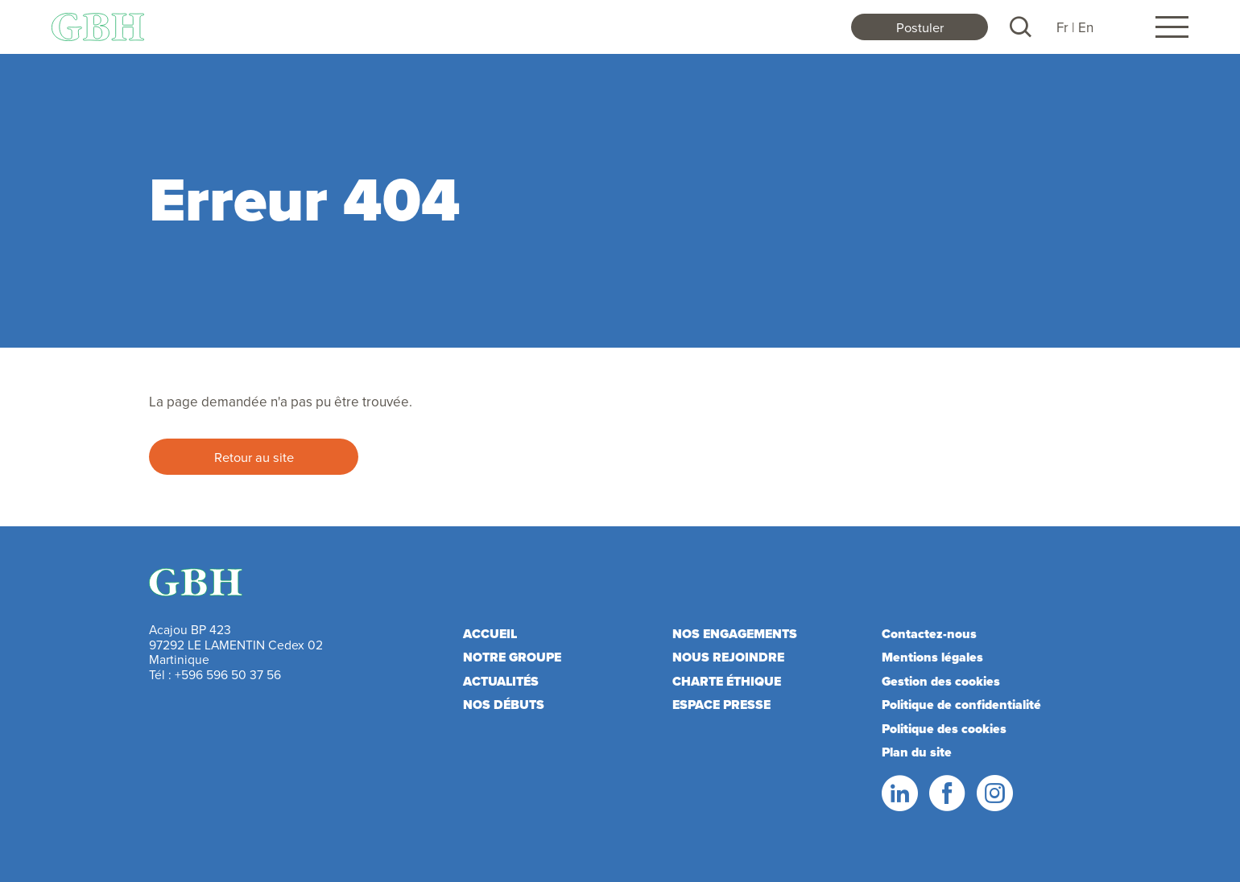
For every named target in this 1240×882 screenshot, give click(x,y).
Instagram (994, 793)
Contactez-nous (929, 633)
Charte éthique (726, 681)
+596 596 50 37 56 (228, 674)
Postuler (920, 27)
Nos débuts (503, 704)
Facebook (946, 793)
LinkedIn (899, 793)
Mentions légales (932, 657)
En (1085, 27)
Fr (1062, 27)
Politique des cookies (944, 728)
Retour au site (254, 456)
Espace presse (721, 704)
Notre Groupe (512, 657)
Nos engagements (734, 633)
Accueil (490, 633)
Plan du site (917, 752)
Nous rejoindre (728, 657)
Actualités (501, 681)
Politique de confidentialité (961, 704)
